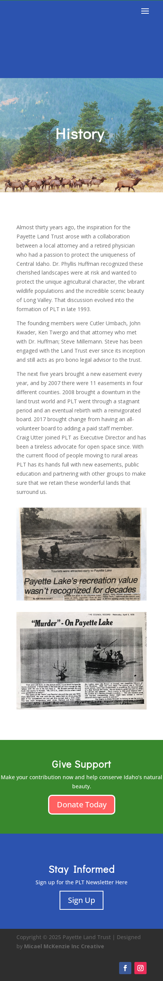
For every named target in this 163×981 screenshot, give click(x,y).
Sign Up (81, 900)
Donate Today (82, 804)
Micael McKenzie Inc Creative (64, 946)
